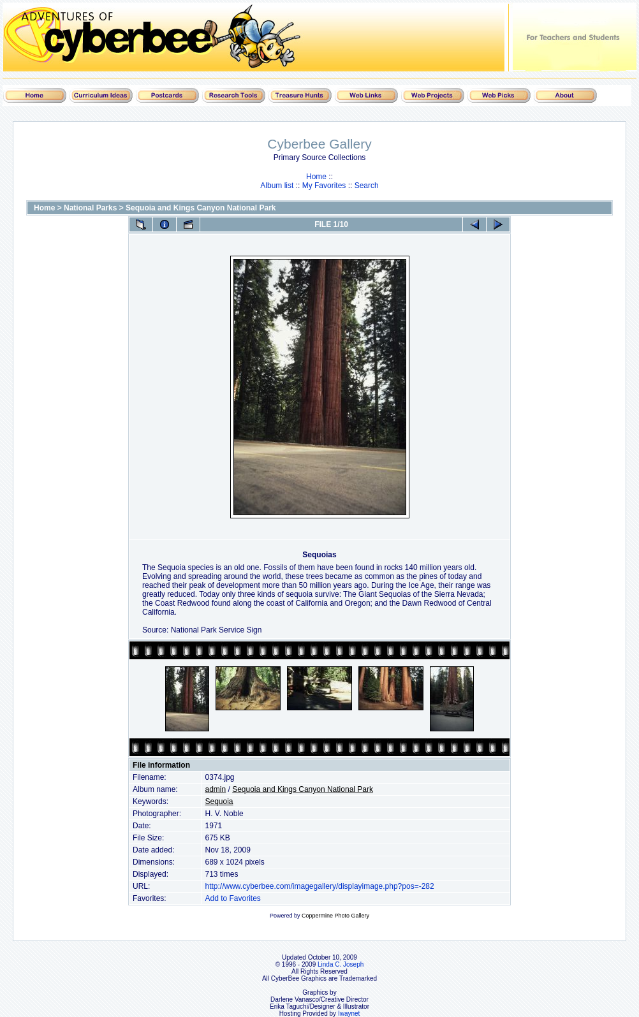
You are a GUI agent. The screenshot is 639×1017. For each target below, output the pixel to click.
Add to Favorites (232, 898)
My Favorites (324, 185)
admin (215, 789)
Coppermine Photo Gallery (335, 915)
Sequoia (219, 801)
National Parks (90, 207)
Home (316, 176)
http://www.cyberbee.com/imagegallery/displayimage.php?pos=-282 (319, 886)
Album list (276, 185)
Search (367, 185)
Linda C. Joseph (341, 964)
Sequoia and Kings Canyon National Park (200, 207)
